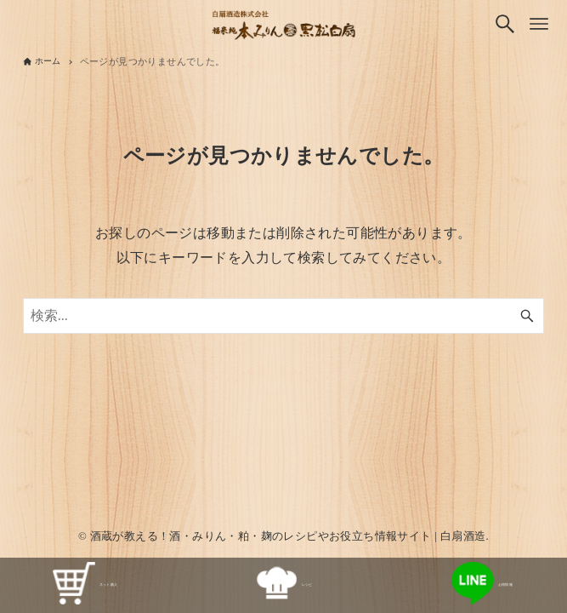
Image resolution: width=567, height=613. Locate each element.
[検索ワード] (284, 316)
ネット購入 (85, 585)
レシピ (283, 585)
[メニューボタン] (539, 24)
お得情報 (482, 585)
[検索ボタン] (505, 24)
